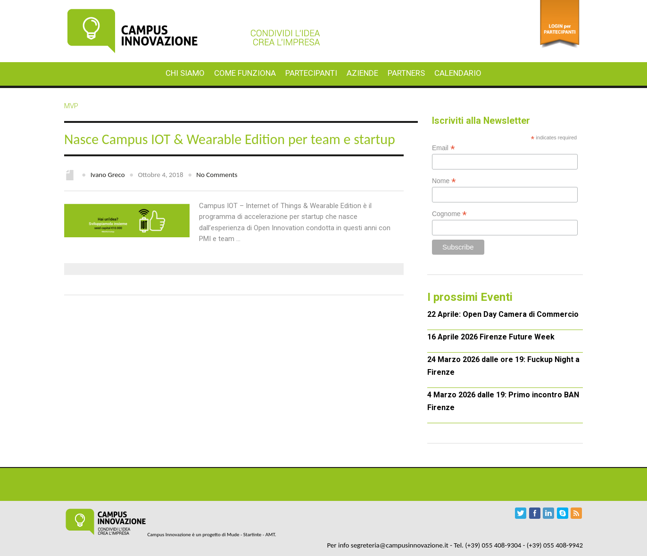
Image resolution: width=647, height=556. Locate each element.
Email (443, 148)
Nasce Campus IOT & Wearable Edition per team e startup (229, 139)
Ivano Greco (108, 174)
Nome (444, 181)
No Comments (216, 174)
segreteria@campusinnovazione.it (399, 545)
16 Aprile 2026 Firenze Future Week (491, 336)
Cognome (449, 214)
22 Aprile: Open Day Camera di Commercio (503, 314)
